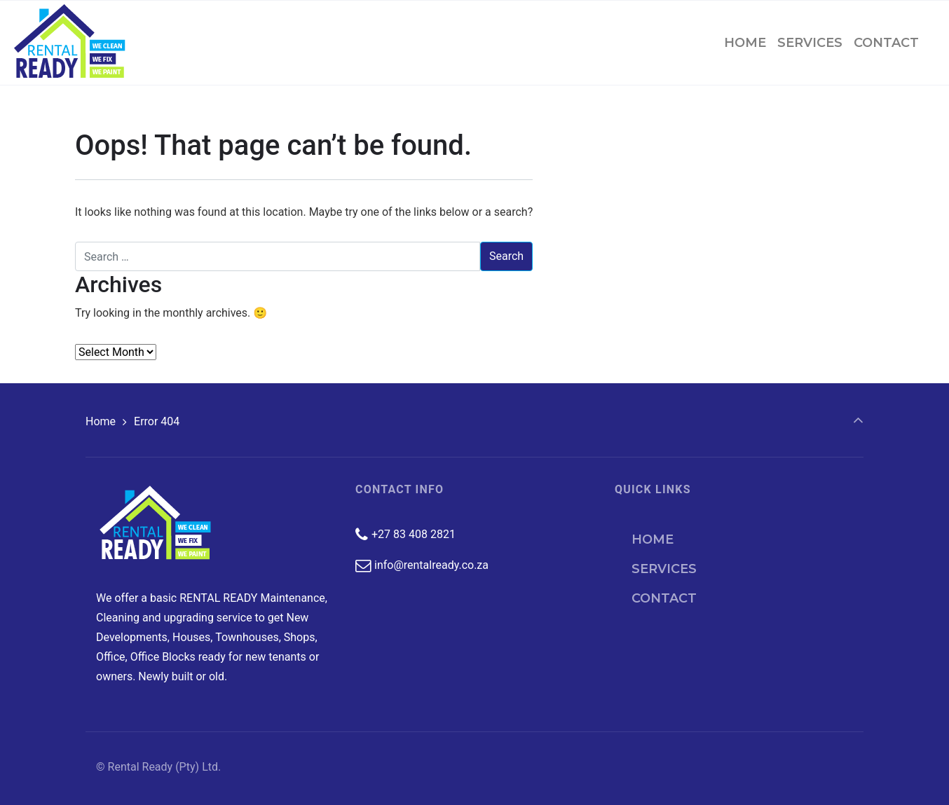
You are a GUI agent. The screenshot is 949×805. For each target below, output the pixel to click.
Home (101, 421)
